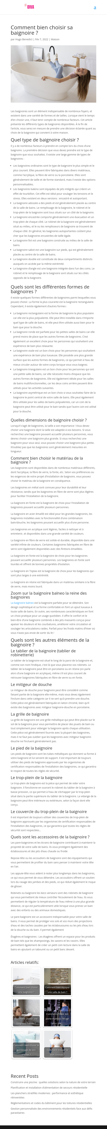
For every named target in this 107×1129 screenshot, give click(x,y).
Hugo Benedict (23, 39)
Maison (55, 39)
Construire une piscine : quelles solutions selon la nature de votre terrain (53, 1082)
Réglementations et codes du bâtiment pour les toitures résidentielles (51, 1103)
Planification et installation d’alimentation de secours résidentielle (49, 1087)
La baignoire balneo (22, 602)
